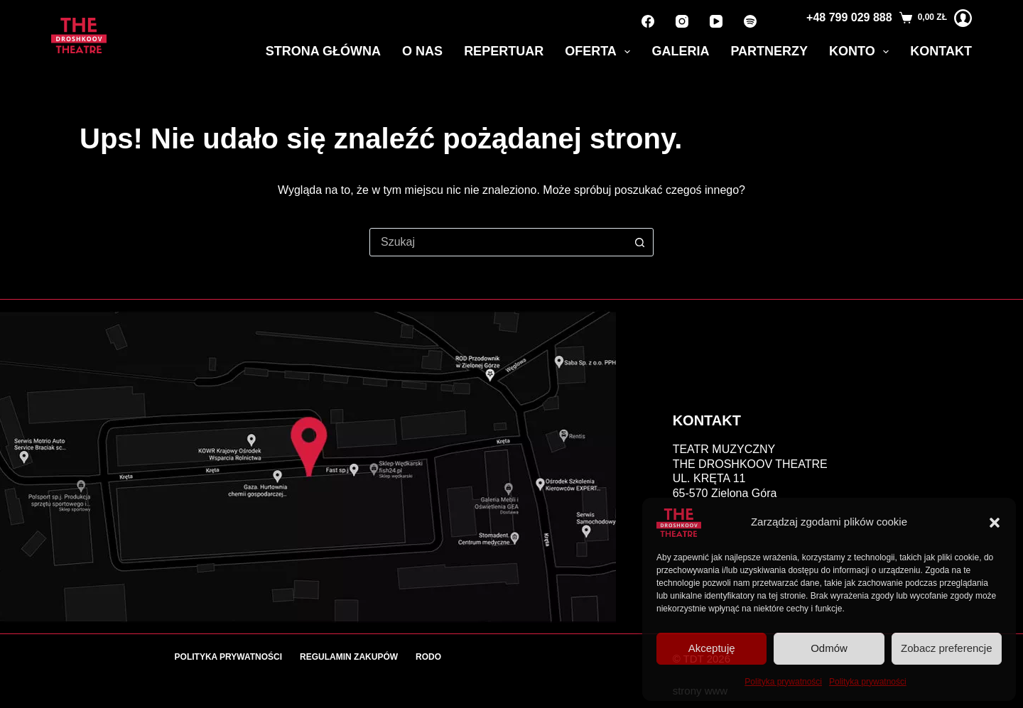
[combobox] (498, 242)
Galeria (680, 51)
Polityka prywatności (783, 682)
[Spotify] (750, 21)
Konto (861, 51)
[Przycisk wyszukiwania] (639, 242)
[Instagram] (682, 21)
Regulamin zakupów (349, 657)
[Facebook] (648, 21)
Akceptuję (711, 648)
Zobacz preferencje (946, 648)
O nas (422, 51)
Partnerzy (769, 51)
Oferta (600, 51)
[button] (994, 523)
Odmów (829, 648)
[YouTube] (716, 21)
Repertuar (503, 51)
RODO (428, 657)
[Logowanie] (963, 18)
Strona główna (323, 51)
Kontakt (941, 51)
